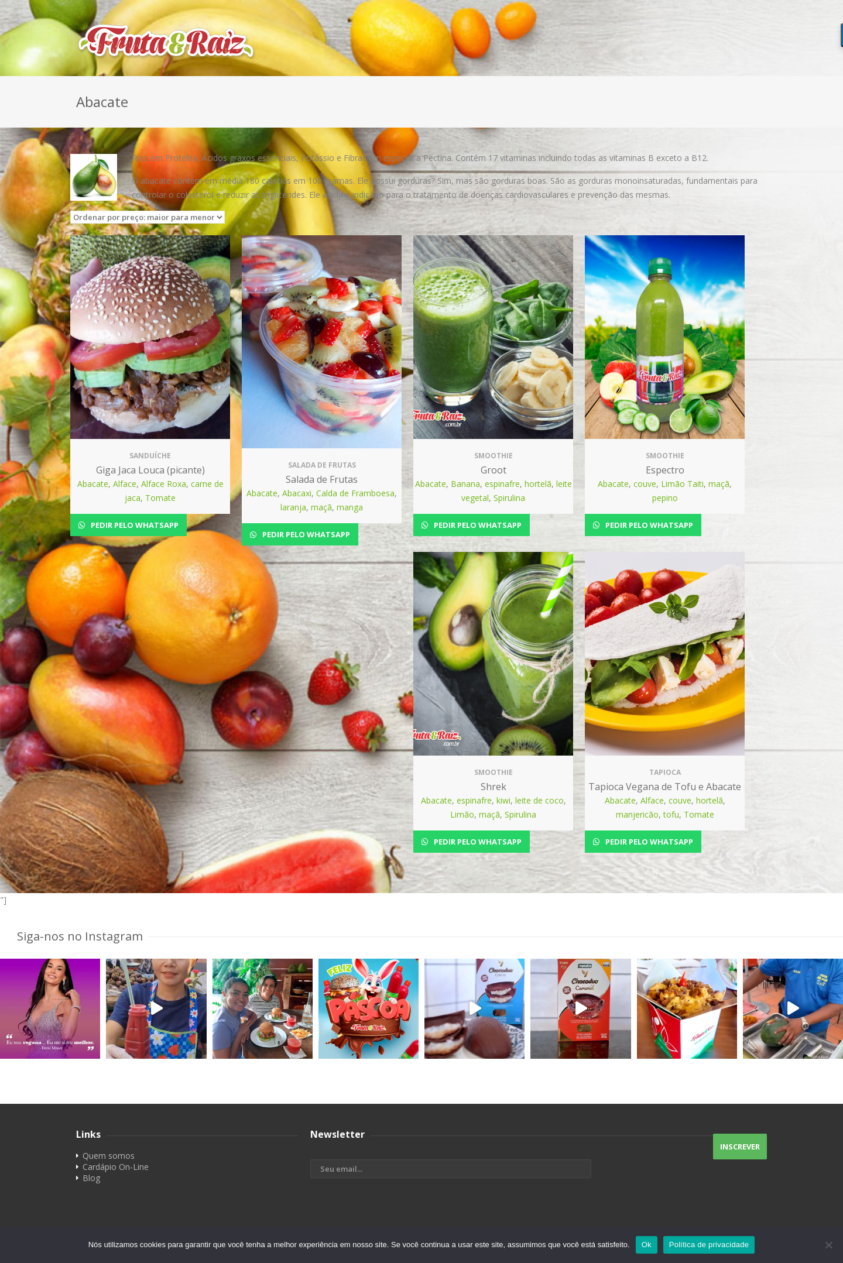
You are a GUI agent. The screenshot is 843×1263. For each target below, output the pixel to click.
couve (644, 483)
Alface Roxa (163, 483)
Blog (91, 1177)
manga (350, 507)
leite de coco (539, 800)
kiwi (503, 800)
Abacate (92, 483)
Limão (462, 814)
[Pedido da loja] (147, 217)
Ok (647, 1244)
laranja (293, 507)
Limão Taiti (682, 483)
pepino (665, 497)
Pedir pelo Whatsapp (134, 525)
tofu (671, 814)
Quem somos (109, 1155)
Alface (124, 483)
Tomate (160, 497)
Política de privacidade (709, 1244)
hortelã (538, 483)
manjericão (637, 814)
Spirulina (509, 497)
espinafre (502, 483)
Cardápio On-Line (116, 1166)
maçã (321, 507)
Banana (465, 483)
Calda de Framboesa (355, 493)
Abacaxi (296, 493)
